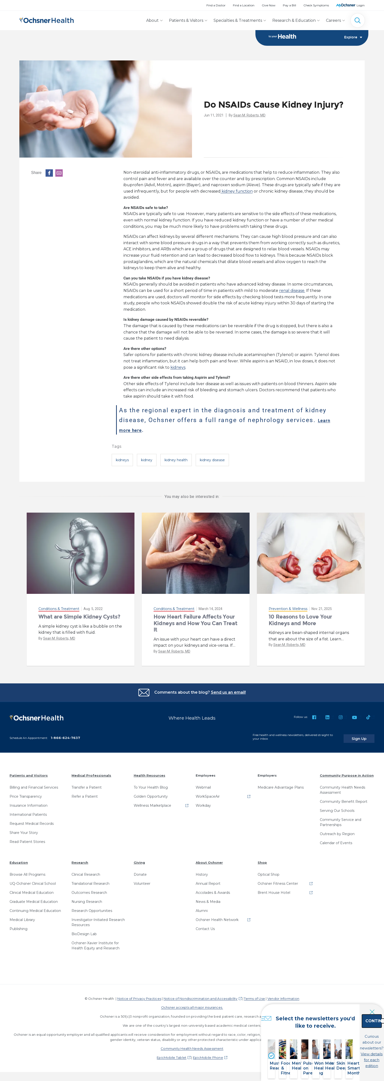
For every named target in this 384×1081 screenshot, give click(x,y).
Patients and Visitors (29, 772)
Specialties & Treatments (238, 20)
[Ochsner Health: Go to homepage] (46, 19)
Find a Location (243, 5)
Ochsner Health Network (217, 916)
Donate (140, 871)
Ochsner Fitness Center (278, 880)
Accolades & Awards (213, 889)
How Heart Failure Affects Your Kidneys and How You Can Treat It (195, 623)
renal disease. (292, 291)
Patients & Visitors (186, 20)
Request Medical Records (32, 820)
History (202, 871)
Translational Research (90, 880)
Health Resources (149, 772)
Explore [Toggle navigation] (353, 38)
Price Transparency (26, 793)
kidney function (237, 191)
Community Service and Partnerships (340, 819)
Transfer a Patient (87, 784)
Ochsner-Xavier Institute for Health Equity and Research (96, 942)
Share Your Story (24, 829)
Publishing (18, 925)
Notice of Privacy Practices (139, 995)
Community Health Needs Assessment (342, 786)
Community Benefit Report (343, 798)
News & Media (208, 898)
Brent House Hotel (274, 889)
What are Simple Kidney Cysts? (79, 617)
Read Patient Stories (27, 838)
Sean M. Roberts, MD (249, 115)
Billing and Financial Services (34, 784)
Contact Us (205, 925)
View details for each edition (346, 1053)
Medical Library (22, 916)
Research (80, 859)
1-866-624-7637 (65, 734)
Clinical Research (86, 871)
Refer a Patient (85, 793)
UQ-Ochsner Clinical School (33, 880)
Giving (139, 859)
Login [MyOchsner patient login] (361, 5)
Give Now (269, 5)
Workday (203, 802)
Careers (333, 20)
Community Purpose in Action (347, 772)
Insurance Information (29, 802)
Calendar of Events (336, 839)
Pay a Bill (289, 5)
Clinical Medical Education (32, 889)
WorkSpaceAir (208, 793)
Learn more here (145, 430)
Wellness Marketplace (152, 802)
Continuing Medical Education (35, 907)
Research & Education (294, 20)
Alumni (202, 907)
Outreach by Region (337, 830)
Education (19, 859)
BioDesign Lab (84, 930)
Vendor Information (283, 995)
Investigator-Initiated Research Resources (98, 919)
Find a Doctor (216, 5)
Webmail (203, 784)
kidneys (177, 367)
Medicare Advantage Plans (281, 784)
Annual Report (208, 880)
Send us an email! (228, 692)
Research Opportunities (92, 907)
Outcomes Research (89, 889)
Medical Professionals (91, 772)
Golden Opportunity (151, 793)
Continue (346, 1032)
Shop (262, 859)
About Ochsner (209, 859)
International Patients (28, 811)
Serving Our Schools (337, 807)
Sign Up (365, 735)
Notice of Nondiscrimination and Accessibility (201, 995)
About (152, 20)
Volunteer (142, 880)
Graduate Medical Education (34, 898)
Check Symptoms (316, 5)
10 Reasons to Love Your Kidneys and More (300, 620)
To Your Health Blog (151, 784)
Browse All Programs (27, 871)
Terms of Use (254, 995)
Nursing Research (87, 898)
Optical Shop (268, 871)
